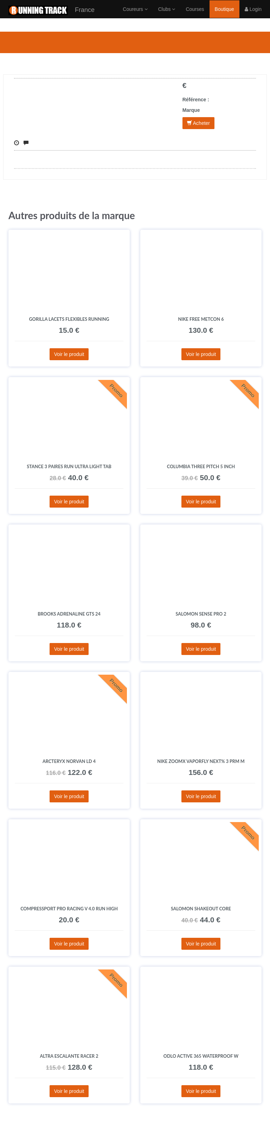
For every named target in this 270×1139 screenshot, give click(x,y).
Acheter (198, 123)
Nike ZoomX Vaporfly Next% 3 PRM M (201, 761)
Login (253, 16)
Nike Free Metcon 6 (201, 319)
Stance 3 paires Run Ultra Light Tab (69, 466)
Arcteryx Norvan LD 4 (69, 761)
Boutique (224, 16)
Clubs (166, 16)
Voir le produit (69, 354)
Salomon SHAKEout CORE (201, 908)
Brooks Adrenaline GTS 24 (69, 614)
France (51, 17)
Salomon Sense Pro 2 (200, 614)
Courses (195, 16)
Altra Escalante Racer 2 (69, 1056)
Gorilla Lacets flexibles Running (69, 319)
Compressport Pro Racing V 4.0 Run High (69, 908)
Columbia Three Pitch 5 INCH (201, 466)
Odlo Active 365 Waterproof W (200, 1056)
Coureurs (135, 16)
